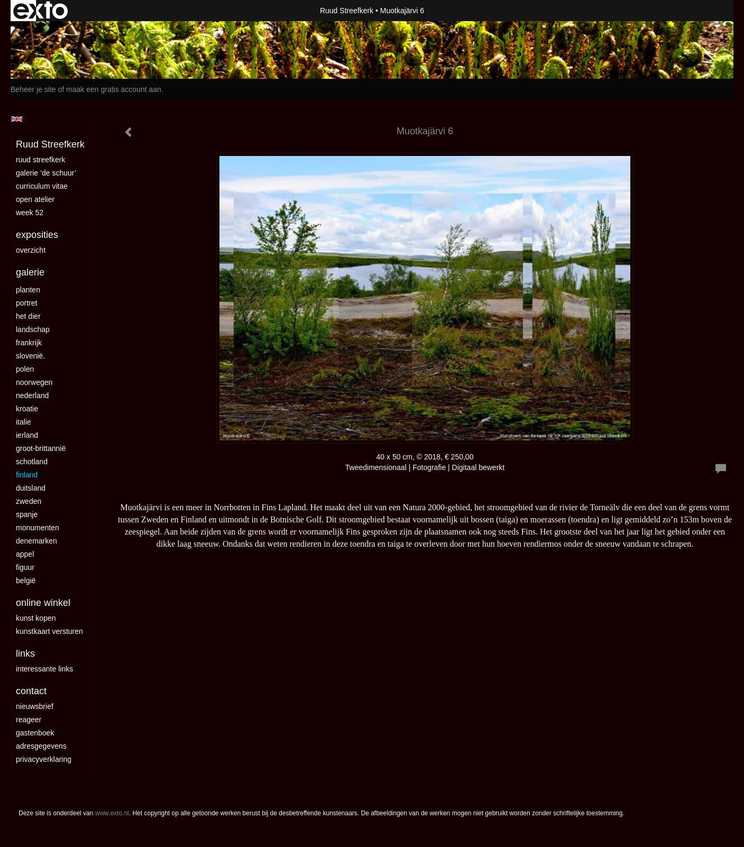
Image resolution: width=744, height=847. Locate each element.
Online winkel (43, 602)
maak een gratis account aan (113, 89)
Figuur (25, 567)
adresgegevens (41, 746)
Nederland (32, 395)
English (17, 119)
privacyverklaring (43, 759)
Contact (31, 691)
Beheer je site (33, 89)
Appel (25, 554)
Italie (23, 422)
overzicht (30, 250)
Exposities (37, 234)
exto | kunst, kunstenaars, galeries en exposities (40, 10)
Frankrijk (29, 342)
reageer (28, 719)
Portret (26, 303)
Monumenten (37, 527)
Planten (28, 290)
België (25, 580)
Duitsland (30, 488)
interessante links (44, 669)
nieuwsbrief (34, 706)
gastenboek (35, 733)
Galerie (30, 272)
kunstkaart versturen (49, 631)
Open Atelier (35, 199)
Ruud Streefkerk (346, 10)
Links (25, 653)
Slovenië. (30, 356)
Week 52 (29, 212)
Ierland (27, 435)
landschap (33, 329)
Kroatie (27, 408)
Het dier (28, 316)
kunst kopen (36, 618)
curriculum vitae (42, 186)
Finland (27, 475)
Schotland (32, 461)
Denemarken (36, 541)
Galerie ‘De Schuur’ (46, 173)
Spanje (27, 514)
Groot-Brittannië (41, 448)
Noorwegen (34, 382)
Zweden (28, 501)
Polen (25, 369)
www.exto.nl (112, 813)
